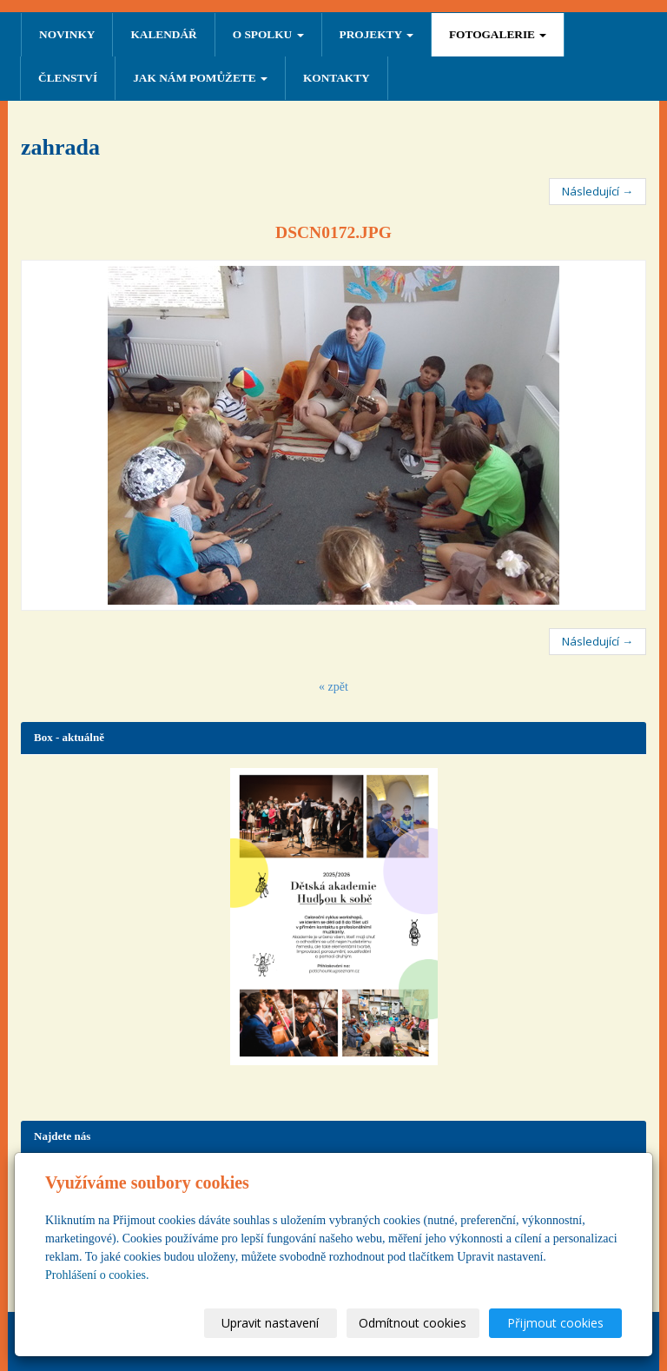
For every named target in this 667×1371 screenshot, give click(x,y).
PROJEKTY (376, 34)
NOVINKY (67, 34)
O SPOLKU (268, 34)
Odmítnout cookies (412, 1323)
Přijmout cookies (555, 1323)
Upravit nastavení (270, 1323)
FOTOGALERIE (497, 34)
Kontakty (336, 77)
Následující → (597, 191)
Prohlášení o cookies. (97, 1275)
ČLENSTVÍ (67, 77)
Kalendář (163, 34)
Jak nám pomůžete (200, 77)
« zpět (333, 686)
